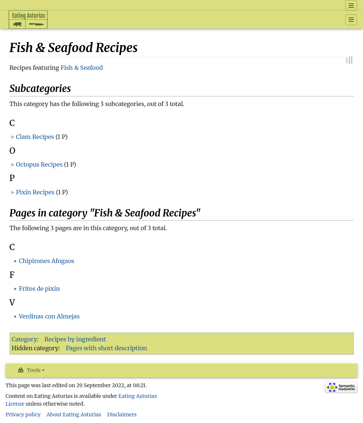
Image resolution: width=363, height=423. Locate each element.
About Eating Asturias (74, 414)
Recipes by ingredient (75, 339)
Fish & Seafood (82, 67)
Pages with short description (106, 348)
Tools (34, 370)
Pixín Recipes (35, 192)
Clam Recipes (35, 136)
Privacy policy (23, 414)
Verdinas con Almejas (49, 316)
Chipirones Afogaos (46, 261)
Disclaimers (122, 414)
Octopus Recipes (39, 164)
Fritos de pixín (39, 288)
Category (24, 339)
